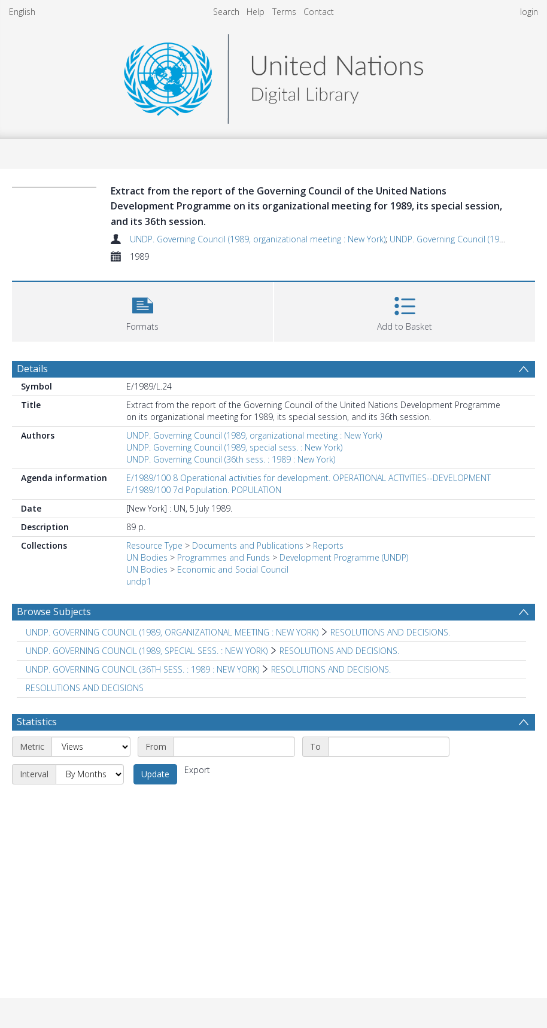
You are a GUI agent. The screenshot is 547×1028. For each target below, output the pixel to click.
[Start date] (234, 747)
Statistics (37, 721)
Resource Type (154, 545)
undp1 (138, 581)
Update (155, 774)
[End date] (388, 747)
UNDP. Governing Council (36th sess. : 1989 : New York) (230, 459)
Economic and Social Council (232, 569)
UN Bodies (147, 557)
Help (256, 11)
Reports (328, 545)
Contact (318, 11)
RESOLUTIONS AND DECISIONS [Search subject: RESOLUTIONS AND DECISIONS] (85, 688)
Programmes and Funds (223, 557)
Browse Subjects (54, 611)
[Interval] (90, 774)
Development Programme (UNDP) (343, 557)
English (22, 11)
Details (32, 368)
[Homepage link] (273, 76)
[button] (142, 310)
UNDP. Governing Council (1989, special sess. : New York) (234, 447)
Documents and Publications (247, 545)
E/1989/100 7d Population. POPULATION (203, 489)
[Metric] (90, 747)
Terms (284, 11)
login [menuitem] (529, 11)
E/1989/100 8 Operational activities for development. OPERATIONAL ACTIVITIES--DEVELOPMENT (308, 477)
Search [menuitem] (226, 11)
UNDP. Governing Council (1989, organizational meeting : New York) (257, 239)
